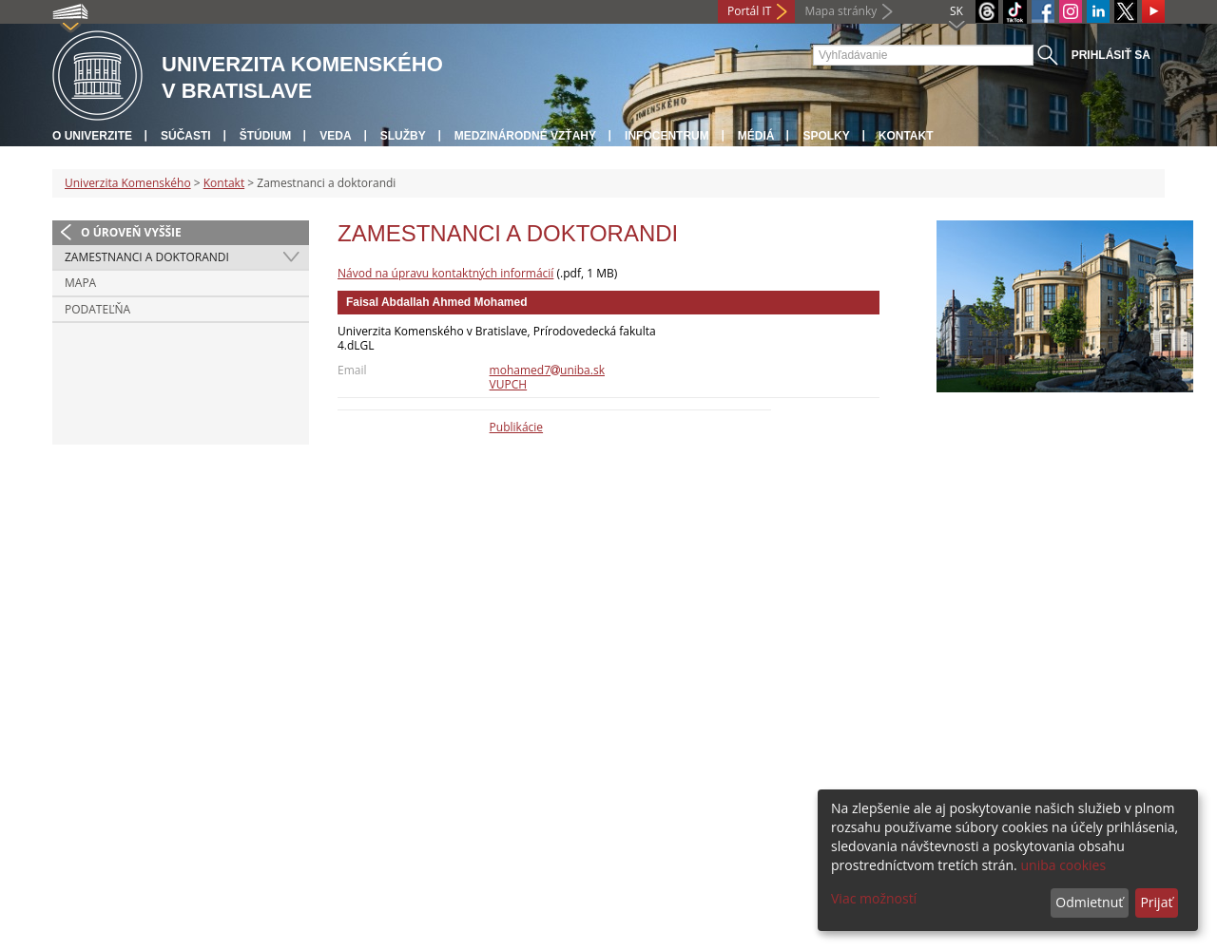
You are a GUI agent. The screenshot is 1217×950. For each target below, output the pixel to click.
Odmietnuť (1089, 902)
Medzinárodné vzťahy (525, 135)
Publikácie (516, 427)
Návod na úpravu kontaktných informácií (445, 273)
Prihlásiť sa (1111, 55)
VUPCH (509, 384)
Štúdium (266, 135)
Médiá (756, 135)
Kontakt (906, 135)
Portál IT (749, 11)
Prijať (1156, 902)
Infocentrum (667, 135)
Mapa (80, 283)
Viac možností (874, 898)
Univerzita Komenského (128, 183)
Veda (335, 135)
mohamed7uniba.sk (547, 370)
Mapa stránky (840, 11)
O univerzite (92, 135)
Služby (403, 135)
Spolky (825, 135)
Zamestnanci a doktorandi (147, 257)
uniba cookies (1063, 865)
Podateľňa (97, 309)
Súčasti (186, 135)
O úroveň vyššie (131, 232)
